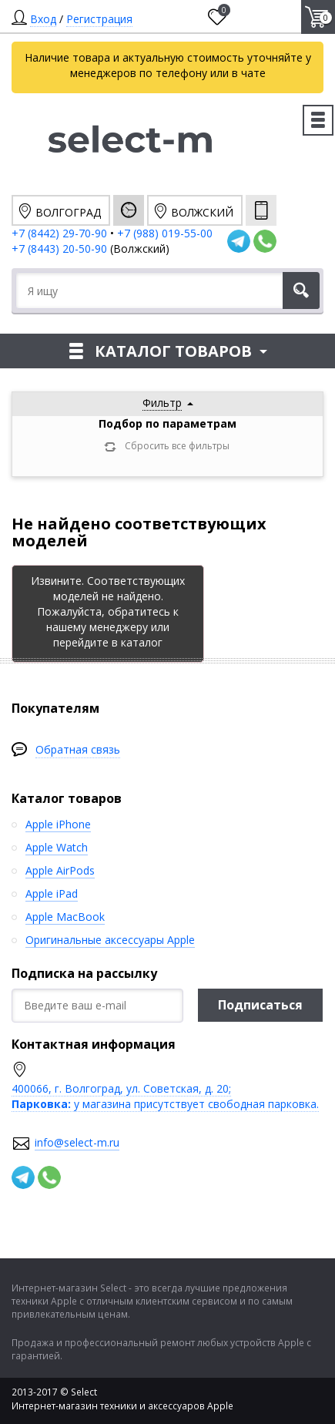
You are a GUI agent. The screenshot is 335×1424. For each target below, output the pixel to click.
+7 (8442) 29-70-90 (59, 233)
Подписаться (260, 1004)
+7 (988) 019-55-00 (165, 233)
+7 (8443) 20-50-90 (61, 248)
